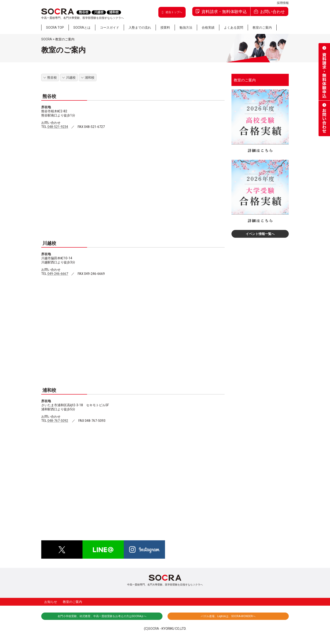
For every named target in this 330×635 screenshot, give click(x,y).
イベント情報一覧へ (260, 234)
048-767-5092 (57, 420)
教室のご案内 (245, 80)
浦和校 (89, 77)
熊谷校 (52, 77)
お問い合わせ (269, 11)
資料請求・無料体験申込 (221, 11)
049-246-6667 (57, 274)
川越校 (71, 77)
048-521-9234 (57, 127)
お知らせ (50, 602)
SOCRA (153, 628)
